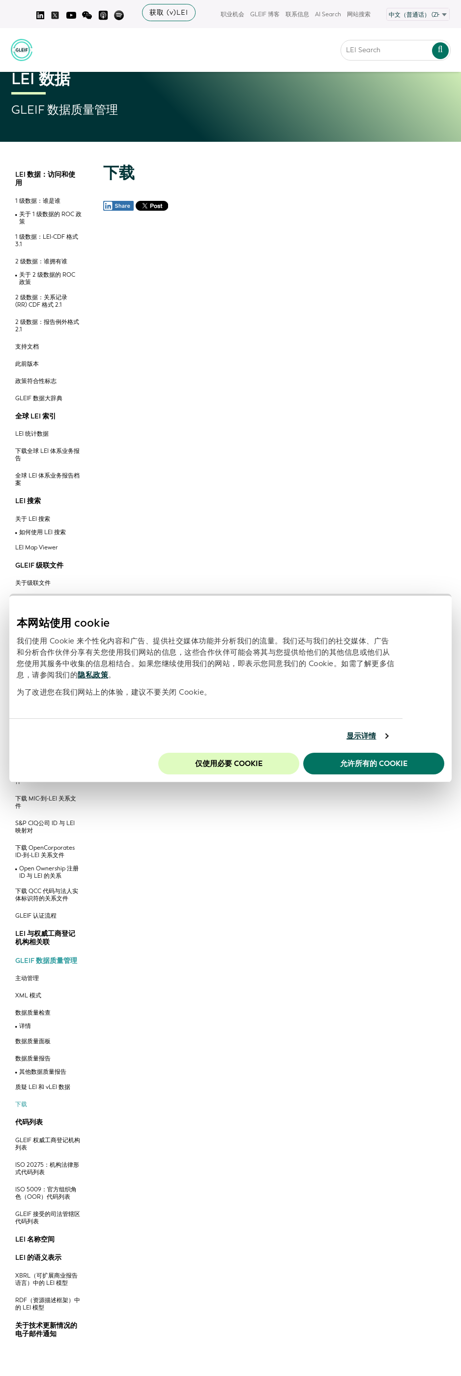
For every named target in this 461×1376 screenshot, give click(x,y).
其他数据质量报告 (42, 1072)
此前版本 (27, 364)
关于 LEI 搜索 (32, 519)
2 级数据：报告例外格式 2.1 (47, 326)
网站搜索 (359, 14)
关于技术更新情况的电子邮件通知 (46, 1330)
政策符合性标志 (36, 381)
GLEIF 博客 (265, 14)
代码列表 (29, 1122)
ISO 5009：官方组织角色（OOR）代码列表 (46, 1193)
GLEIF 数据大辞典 (38, 398)
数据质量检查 (33, 1013)
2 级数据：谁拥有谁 (41, 261)
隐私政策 (93, 675)
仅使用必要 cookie (228, 763)
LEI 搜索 (28, 501)
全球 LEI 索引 (35, 416)
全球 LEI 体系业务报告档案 (47, 479)
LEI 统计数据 (32, 434)
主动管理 (27, 978)
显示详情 (361, 736)
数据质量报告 (33, 1058)
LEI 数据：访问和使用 (45, 179)
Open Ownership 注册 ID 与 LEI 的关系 (49, 872)
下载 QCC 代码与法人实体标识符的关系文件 (46, 895)
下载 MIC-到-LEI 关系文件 (45, 802)
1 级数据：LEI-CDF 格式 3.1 (46, 240)
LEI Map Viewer (36, 547)
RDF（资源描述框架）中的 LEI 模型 (47, 1304)
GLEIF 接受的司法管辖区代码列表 (47, 1218)
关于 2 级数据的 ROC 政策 (47, 278)
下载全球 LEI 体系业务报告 (47, 455)
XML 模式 (28, 995)
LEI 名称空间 (35, 1239)
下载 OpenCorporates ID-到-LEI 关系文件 (45, 851)
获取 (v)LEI (168, 12)
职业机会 (232, 14)
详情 (25, 1026)
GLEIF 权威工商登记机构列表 (47, 1144)
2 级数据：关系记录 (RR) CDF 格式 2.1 (41, 301)
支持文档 (27, 347)
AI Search (328, 14)
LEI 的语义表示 (38, 1257)
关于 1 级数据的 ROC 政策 (50, 218)
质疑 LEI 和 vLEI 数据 (42, 1087)
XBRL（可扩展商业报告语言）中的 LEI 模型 (46, 1279)
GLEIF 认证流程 (36, 916)
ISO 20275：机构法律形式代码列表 (47, 1168)
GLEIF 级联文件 (39, 565)
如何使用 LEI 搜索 (42, 532)
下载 (21, 1104)
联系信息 (297, 14)
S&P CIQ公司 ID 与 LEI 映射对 (45, 827)
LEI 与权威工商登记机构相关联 (45, 938)
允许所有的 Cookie (373, 763)
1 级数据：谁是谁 (37, 201)
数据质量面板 (33, 1041)
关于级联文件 (33, 583)
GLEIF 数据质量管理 (46, 961)
